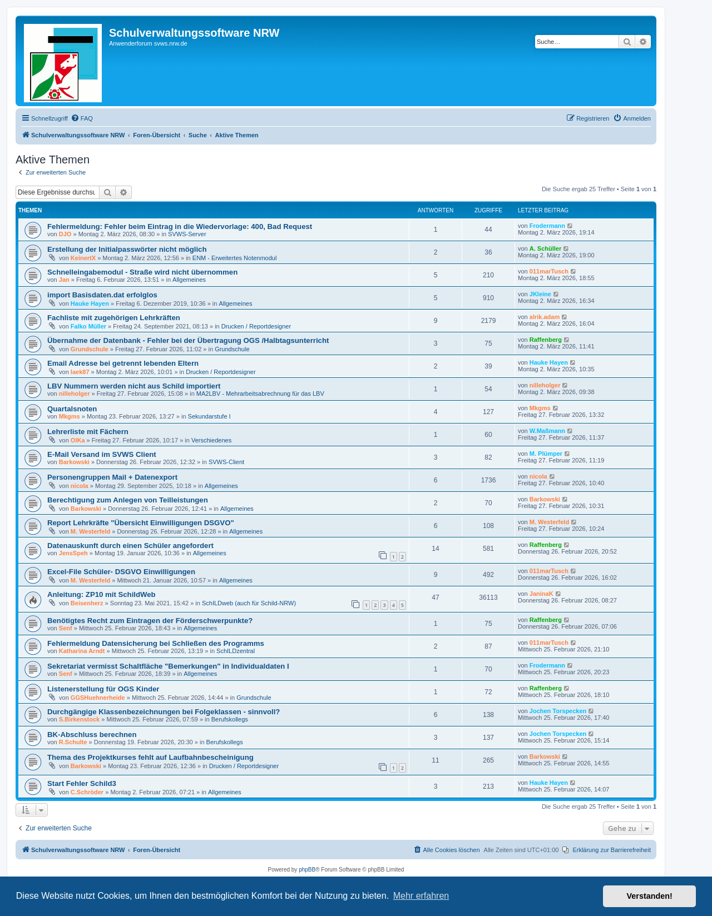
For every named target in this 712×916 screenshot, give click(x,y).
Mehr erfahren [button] (421, 895)
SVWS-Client (226, 462)
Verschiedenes (211, 440)
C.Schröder (87, 792)
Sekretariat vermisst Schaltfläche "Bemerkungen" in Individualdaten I (168, 666)
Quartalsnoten (72, 409)
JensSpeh (73, 553)
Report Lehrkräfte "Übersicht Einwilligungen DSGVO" (140, 523)
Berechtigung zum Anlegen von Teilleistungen (127, 500)
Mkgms (69, 416)
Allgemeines (189, 279)
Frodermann (547, 225)
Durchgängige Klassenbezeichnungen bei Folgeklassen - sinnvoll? (163, 712)
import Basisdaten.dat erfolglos (102, 295)
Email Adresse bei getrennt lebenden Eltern (123, 363)
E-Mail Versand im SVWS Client (101, 454)
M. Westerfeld (90, 531)
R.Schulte (73, 742)
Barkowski (74, 462)
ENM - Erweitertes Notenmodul (234, 258)
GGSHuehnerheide (98, 697)
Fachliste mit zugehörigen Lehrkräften (113, 317)
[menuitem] (82, 118)
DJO (65, 234)
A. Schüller (545, 248)
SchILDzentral (235, 651)
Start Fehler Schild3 (81, 783)
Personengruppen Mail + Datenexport (112, 477)
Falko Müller (88, 326)
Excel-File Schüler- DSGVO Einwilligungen (121, 571)
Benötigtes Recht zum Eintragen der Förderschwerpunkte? (150, 620)
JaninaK (541, 593)
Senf (65, 628)
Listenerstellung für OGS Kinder (103, 689)
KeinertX (83, 258)
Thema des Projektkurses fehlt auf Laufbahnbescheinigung (150, 757)
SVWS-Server (187, 234)
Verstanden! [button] (650, 896)
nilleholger (74, 393)
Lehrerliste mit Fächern (87, 431)
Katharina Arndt (82, 651)
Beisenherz (87, 603)
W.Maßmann (547, 430)
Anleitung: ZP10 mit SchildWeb (101, 594)
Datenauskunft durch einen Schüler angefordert (130, 545)
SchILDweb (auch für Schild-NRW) (249, 603)
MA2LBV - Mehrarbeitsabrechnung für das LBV (260, 393)
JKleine (540, 294)
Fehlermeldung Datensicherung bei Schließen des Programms (155, 643)
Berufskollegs (229, 719)
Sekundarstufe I (209, 416)
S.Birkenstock (79, 719)
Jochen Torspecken (558, 711)
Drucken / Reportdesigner (256, 326)
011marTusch (549, 271)
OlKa (78, 440)
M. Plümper (546, 453)
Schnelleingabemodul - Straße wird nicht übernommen (142, 272)
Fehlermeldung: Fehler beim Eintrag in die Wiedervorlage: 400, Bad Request (179, 226)
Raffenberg (546, 339)
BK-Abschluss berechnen (92, 734)
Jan (64, 279)
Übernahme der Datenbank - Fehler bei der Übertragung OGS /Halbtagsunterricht (188, 340)
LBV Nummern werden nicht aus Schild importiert (133, 386)
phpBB (307, 870)
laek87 (80, 372)
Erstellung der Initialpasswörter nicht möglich (127, 249)
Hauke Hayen (90, 303)
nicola (79, 485)
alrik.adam (545, 316)
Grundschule (89, 349)
